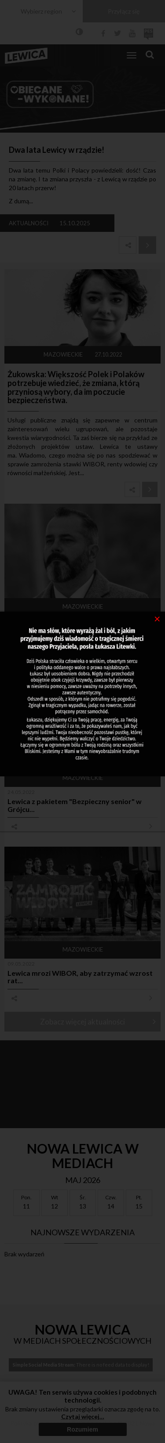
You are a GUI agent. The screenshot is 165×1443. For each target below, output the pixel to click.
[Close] (157, 618)
